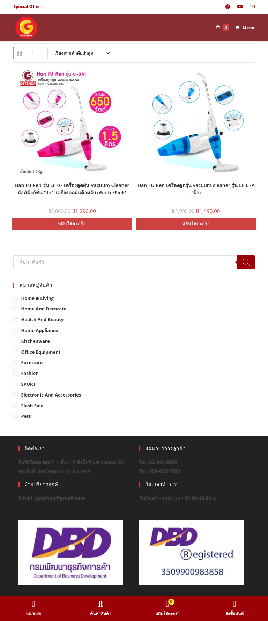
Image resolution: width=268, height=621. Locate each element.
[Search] (246, 262)
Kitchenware (35, 341)
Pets (26, 416)
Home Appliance (39, 330)
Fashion (30, 373)
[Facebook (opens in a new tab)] (228, 6)
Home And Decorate (43, 308)
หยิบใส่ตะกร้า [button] (72, 224)
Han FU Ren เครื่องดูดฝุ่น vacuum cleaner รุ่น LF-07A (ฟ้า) (196, 188)
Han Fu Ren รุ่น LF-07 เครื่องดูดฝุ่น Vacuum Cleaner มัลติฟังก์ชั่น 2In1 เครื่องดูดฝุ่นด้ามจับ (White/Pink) (72, 188)
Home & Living (37, 298)
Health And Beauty (42, 319)
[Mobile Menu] (242, 27)
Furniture (32, 362)
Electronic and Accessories (51, 395)
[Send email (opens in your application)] (250, 6)
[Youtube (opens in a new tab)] (240, 6)
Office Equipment (40, 352)
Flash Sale (32, 405)
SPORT (28, 384)
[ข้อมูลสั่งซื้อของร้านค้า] (79, 53)
